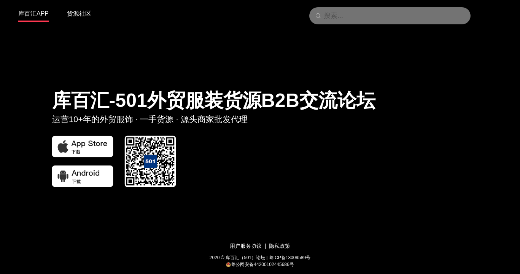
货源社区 (79, 13)
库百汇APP (33, 13)
